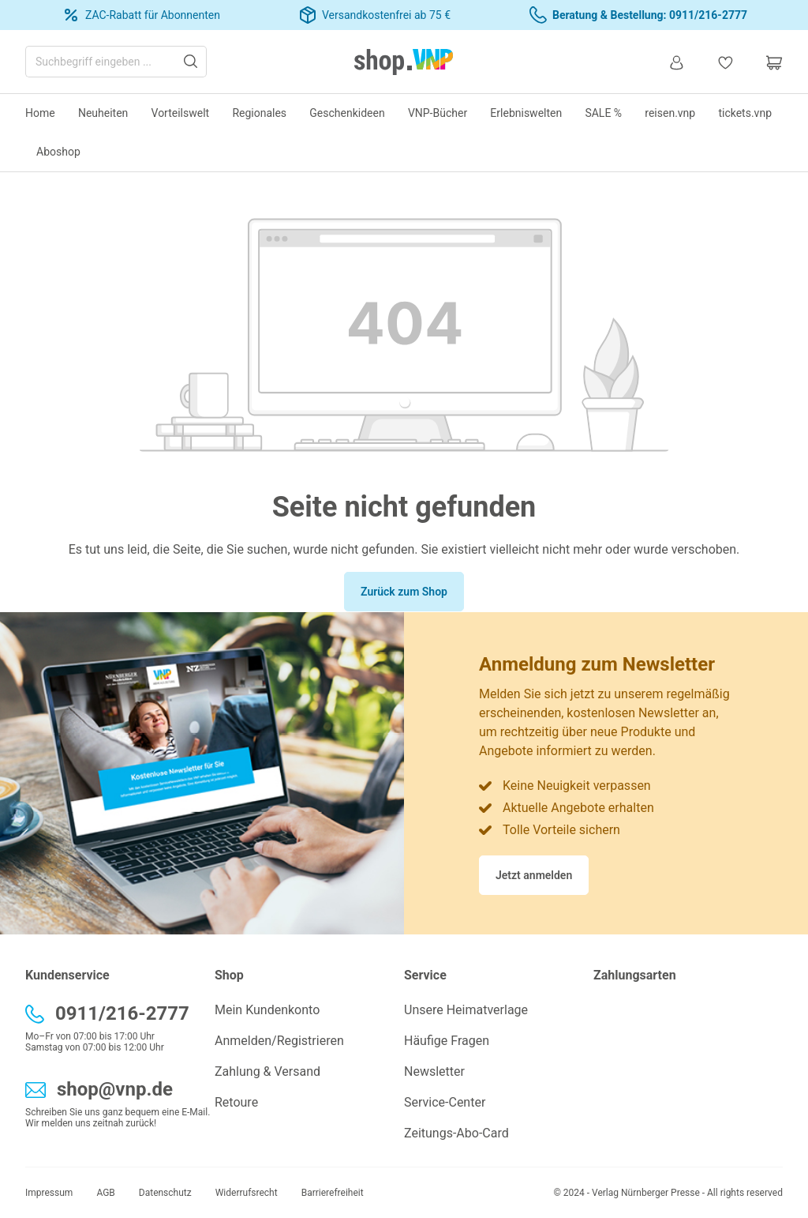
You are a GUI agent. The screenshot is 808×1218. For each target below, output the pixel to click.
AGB (105, 1192)
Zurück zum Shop (404, 591)
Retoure (236, 1102)
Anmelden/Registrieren (279, 1040)
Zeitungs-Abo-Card (456, 1133)
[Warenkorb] (766, 62)
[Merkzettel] (725, 62)
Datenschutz (165, 1192)
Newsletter (434, 1071)
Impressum (49, 1192)
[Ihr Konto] (676, 61)
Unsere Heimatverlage (466, 1009)
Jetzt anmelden (534, 875)
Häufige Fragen (446, 1040)
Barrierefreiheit (332, 1192)
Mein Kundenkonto (267, 1009)
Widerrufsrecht (246, 1192)
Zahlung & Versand (267, 1071)
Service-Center (444, 1102)
